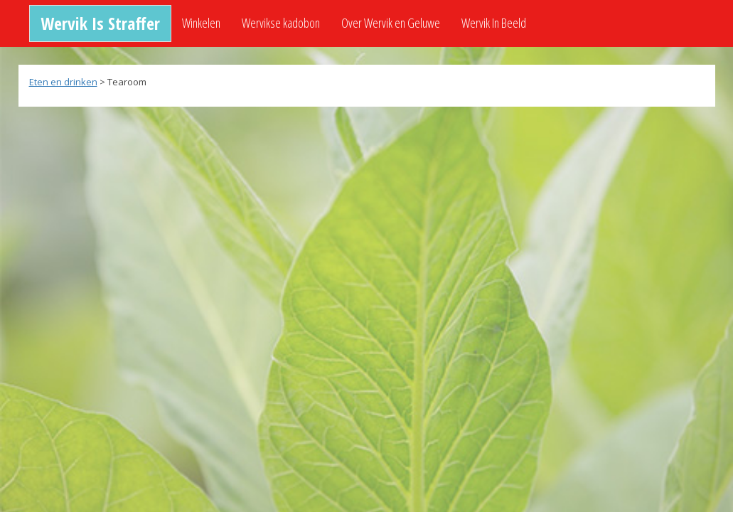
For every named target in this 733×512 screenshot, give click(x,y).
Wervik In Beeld (493, 22)
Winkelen (201, 22)
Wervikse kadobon (281, 22)
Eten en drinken (63, 81)
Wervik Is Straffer (100, 23)
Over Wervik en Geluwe (390, 22)
